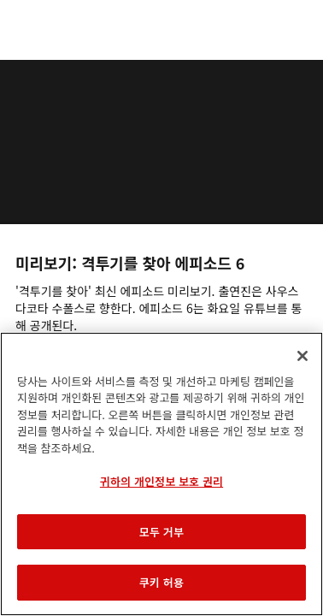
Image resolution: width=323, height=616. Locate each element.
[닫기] (302, 356)
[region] (161, 474)
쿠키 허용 (161, 582)
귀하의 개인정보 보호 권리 (161, 481)
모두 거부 (161, 532)
